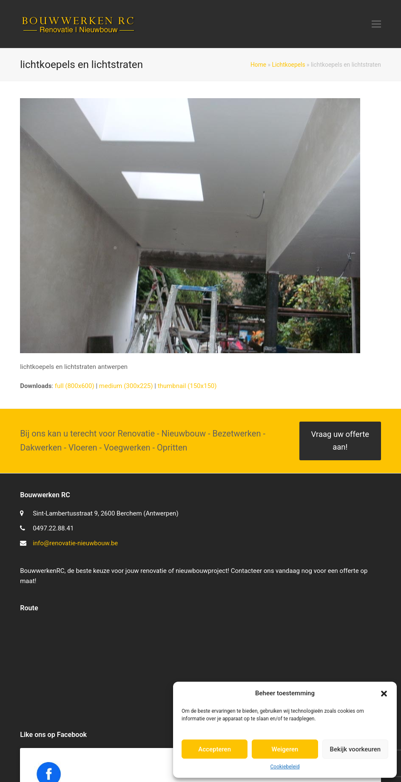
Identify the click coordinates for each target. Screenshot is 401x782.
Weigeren (285, 749)
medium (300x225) (126, 386)
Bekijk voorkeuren (355, 749)
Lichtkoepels (288, 64)
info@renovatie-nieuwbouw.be (75, 543)
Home (258, 64)
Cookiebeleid (285, 767)
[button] (384, 693)
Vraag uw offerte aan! (340, 441)
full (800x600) (74, 386)
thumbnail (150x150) (187, 386)
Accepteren (214, 749)
